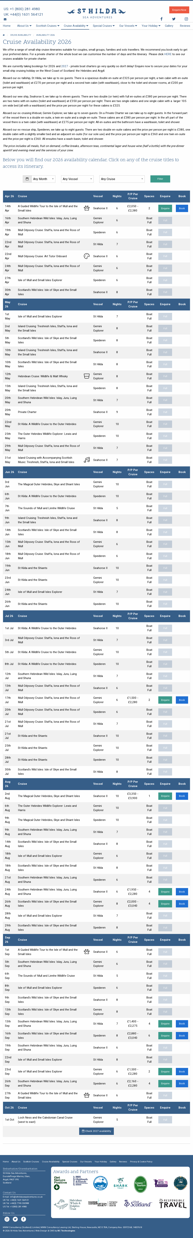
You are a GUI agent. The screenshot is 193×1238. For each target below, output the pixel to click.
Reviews (185, 25)
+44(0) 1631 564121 (26, 14)
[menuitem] (6, 26)
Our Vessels (126, 25)
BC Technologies (66, 1230)
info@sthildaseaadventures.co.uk (26, 1196)
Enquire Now (179, 9)
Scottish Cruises (46, 25)
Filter (160, 178)
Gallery (169, 25)
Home (7, 25)
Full (165, 220)
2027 (64, 66)
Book (182, 208)
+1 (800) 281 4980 (25, 9)
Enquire (165, 208)
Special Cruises (102, 25)
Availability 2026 (45, 35)
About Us (23, 25)
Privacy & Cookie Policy (141, 1161)
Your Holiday (150, 25)
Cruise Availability (74, 25)
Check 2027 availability (96, 1130)
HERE (168, 54)
